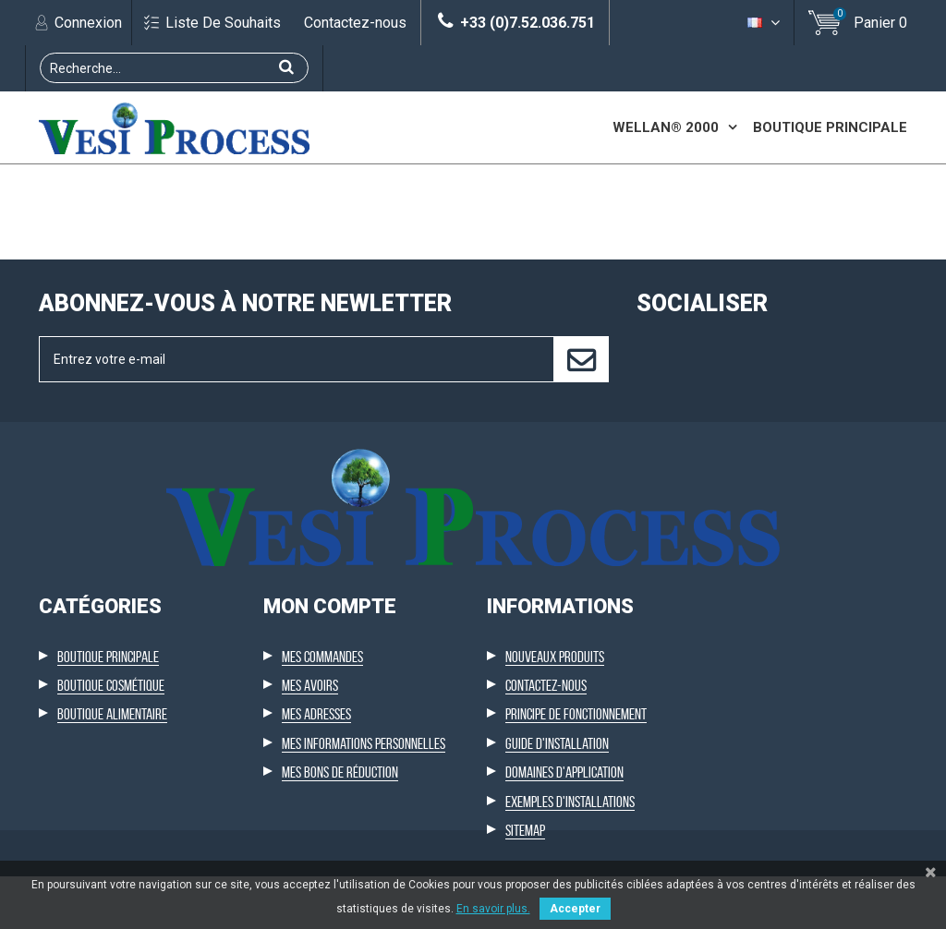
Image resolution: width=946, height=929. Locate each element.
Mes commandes (322, 821)
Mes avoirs (310, 849)
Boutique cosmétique (110, 849)
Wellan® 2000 (665, 127)
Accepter (575, 908)
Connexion (86, 22)
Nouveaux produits (554, 821)
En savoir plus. (493, 908)
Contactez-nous (355, 22)
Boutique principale (830, 127)
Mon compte (329, 770)
